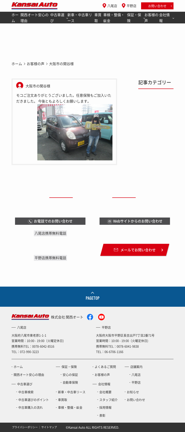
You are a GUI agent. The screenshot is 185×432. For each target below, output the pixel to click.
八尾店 (112, 5)
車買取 (97, 17)
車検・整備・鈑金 (113, 17)
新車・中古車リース (79, 17)
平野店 (131, 5)
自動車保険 (70, 382)
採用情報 (105, 407)
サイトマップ (49, 427)
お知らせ (133, 392)
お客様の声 (151, 17)
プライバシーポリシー (25, 427)
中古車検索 (26, 392)
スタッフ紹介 (108, 399)
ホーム (15, 17)
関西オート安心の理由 (34, 17)
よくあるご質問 (105, 366)
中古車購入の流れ (30, 407)
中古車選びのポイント (33, 399)
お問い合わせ (157, 6)
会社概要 (105, 392)
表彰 (102, 415)
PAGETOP (93, 298)
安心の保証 (70, 374)
